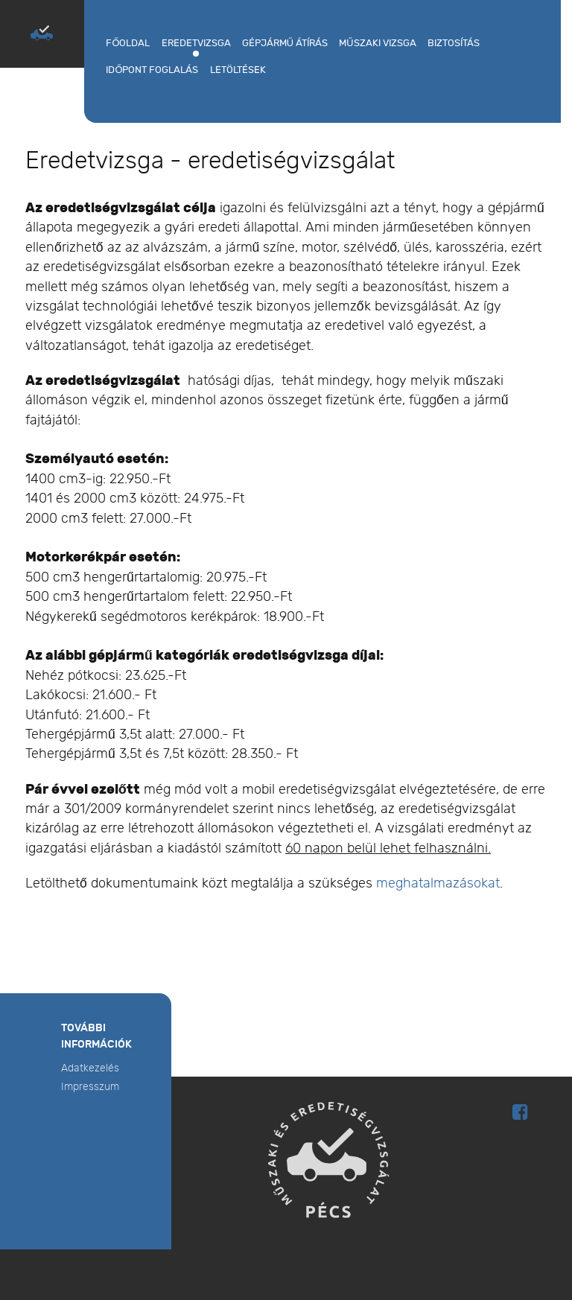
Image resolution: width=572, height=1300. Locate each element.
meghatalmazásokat (438, 883)
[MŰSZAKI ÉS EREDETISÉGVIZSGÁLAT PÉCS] (42, 32)
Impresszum (90, 1086)
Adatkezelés (90, 1068)
